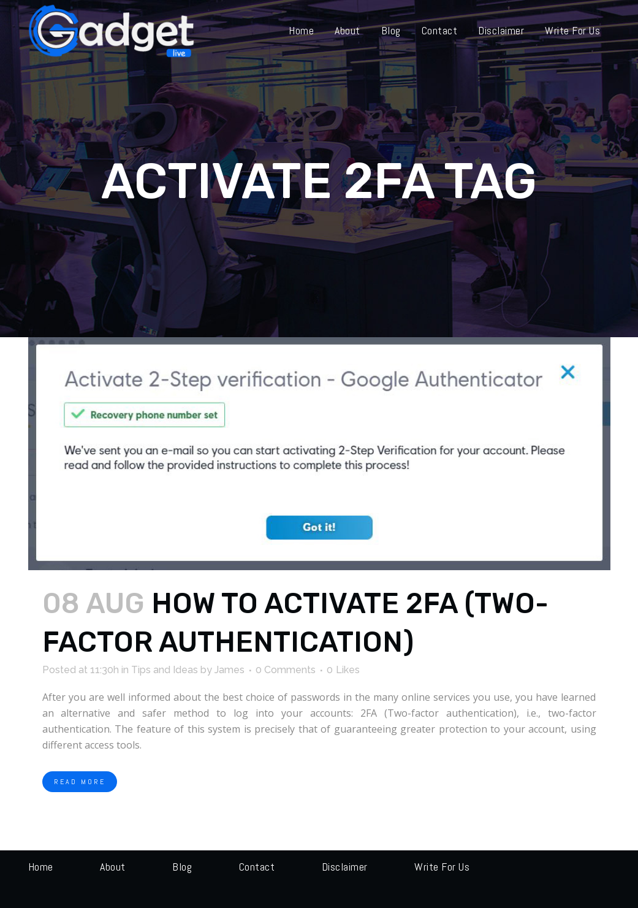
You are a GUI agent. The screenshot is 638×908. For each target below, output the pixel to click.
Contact (257, 867)
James (230, 670)
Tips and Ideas (164, 670)
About (113, 867)
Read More (79, 782)
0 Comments (286, 670)
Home (40, 867)
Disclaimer (345, 867)
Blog (182, 867)
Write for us (441, 867)
